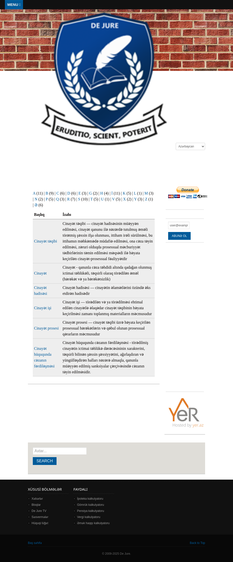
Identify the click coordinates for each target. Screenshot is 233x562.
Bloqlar (36, 505)
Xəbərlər (37, 498)
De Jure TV (39, 511)
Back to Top (197, 543)
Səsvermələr (40, 517)
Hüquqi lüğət (40, 523)
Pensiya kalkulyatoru (90, 511)
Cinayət (40, 273)
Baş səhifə (35, 543)
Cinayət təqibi (45, 241)
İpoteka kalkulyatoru (90, 498)
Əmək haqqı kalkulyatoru (93, 523)
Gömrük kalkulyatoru (90, 505)
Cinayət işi (42, 308)
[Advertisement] (117, 168)
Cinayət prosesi (46, 328)
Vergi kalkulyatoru (88, 517)
